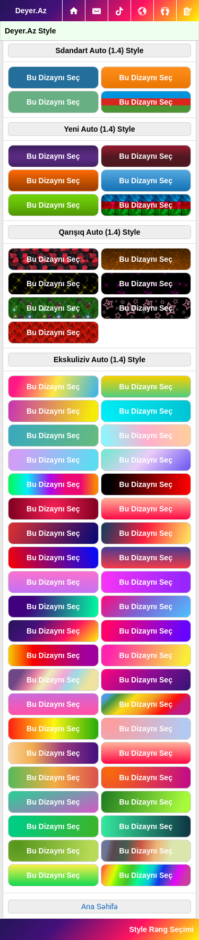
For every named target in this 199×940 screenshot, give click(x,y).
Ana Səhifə (99, 906)
